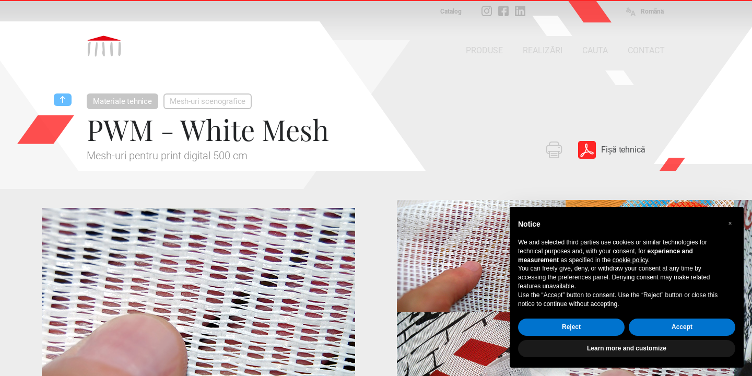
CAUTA (595, 50)
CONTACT (646, 50)
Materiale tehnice (122, 101)
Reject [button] (571, 327)
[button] (730, 223)
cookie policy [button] (630, 260)
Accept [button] (682, 327)
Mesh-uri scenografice (207, 101)
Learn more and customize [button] (626, 348)
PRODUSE (484, 50)
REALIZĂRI (542, 50)
